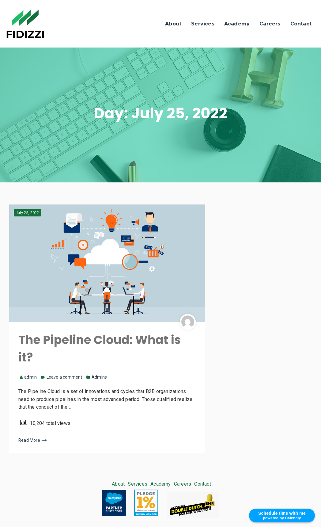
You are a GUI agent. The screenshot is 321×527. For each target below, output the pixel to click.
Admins (99, 377)
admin (28, 377)
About (173, 24)
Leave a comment (64, 377)
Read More (29, 440)
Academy (237, 24)
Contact (301, 24)
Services (202, 24)
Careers (269, 24)
